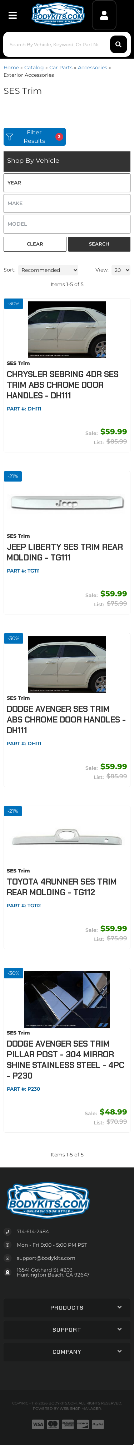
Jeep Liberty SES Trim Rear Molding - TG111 (65, 552)
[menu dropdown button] (12, 15)
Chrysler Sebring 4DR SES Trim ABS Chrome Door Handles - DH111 (63, 385)
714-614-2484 (33, 1231)
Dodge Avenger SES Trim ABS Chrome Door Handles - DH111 (66, 720)
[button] (66, 44)
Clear (35, 244)
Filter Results (34, 136)
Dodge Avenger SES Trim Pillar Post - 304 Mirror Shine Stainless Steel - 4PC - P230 (65, 1059)
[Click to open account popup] (104, 15)
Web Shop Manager (80, 1408)
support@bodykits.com (46, 1258)
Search (99, 244)
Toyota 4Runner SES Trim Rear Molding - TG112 (62, 887)
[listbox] (67, 182)
